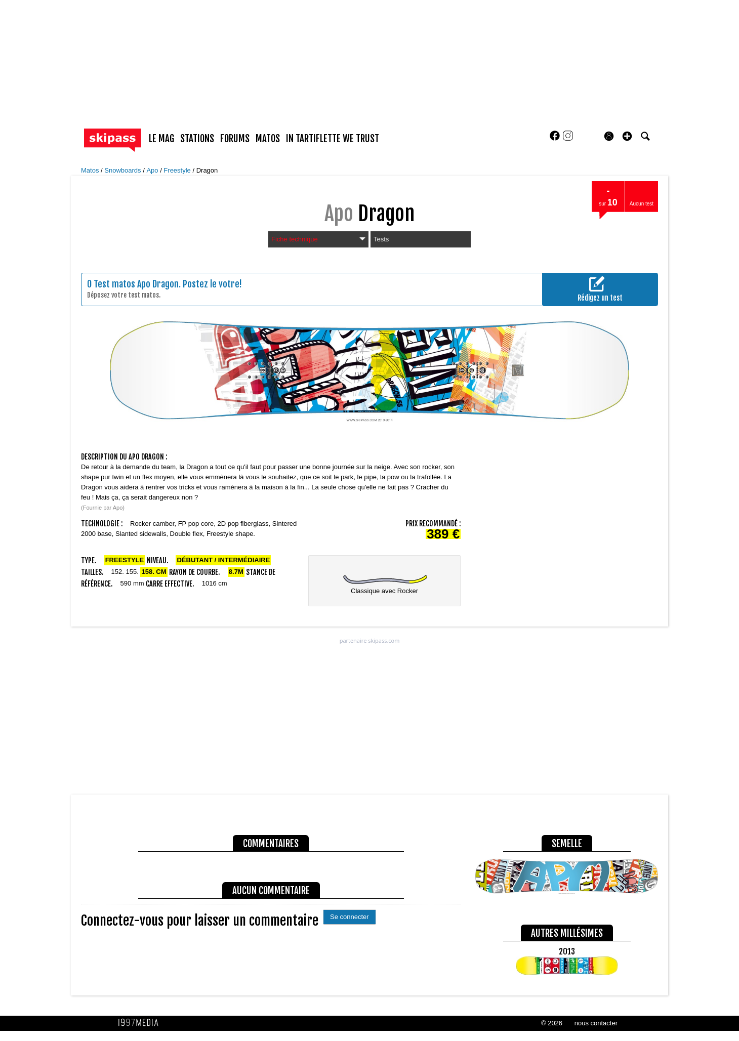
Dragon (207, 170)
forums (235, 139)
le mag (161, 139)
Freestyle (177, 170)
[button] (627, 136)
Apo (153, 170)
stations (197, 139)
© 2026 (551, 1023)
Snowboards (123, 170)
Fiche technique (318, 239)
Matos (91, 170)
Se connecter (349, 917)
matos (268, 139)
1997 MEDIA (141, 1023)
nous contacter (596, 1023)
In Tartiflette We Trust (332, 139)
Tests (381, 239)
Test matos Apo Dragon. (137, 283)
